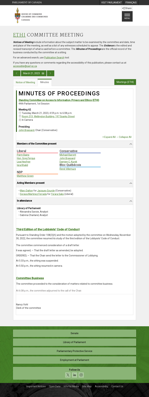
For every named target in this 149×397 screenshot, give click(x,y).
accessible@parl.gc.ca (25, 66)
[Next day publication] (50, 73)
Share (127, 8)
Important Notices (36, 386)
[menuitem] (111, 2)
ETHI (19, 35)
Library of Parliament (74, 342)
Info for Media (71, 386)
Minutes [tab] (44, 82)
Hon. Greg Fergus (26, 158)
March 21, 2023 (33, 73)
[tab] (74, 144)
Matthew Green (25, 176)
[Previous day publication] (16, 73)
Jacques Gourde (46, 190)
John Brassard (26, 130)
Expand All (110, 137)
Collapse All (125, 137)
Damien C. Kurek (68, 161)
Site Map (87, 386)
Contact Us (117, 386)
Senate (75, 333)
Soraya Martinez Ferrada (33, 194)
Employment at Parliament (74, 360)
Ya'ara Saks (57, 194)
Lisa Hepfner (24, 161)
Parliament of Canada (27, 2)
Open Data (54, 386)
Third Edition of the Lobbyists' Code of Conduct (48, 229)
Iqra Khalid (22, 165)
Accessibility (101, 386)
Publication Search (54, 57)
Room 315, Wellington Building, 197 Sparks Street (48, 116)
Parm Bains (23, 154)
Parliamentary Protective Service (74, 351)
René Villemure (68, 169)
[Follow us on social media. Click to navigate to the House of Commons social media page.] (74, 373)
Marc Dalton (26, 190)
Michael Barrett (68, 154)
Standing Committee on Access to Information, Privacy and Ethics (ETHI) (59, 100)
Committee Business (30, 278)
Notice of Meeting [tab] (25, 82)
